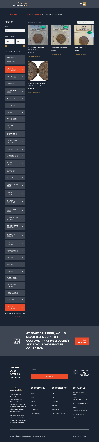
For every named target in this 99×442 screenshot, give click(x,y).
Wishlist (54, 405)
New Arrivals (11, 61)
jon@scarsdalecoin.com (80, 410)
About (33, 397)
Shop (53, 393)
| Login (83, 436)
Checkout (55, 401)
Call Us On (83, 370)
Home (33, 393)
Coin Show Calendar (58, 414)
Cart (53, 397)
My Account (55, 410)
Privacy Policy (77, 436)
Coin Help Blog (35, 414)
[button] (34, 56)
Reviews (33, 405)
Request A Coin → (78, 414)
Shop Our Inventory (82, 341)
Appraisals (34, 410)
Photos (33, 401)
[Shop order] (85, 22)
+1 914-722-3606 (82, 404)
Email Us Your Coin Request (15, 317)
